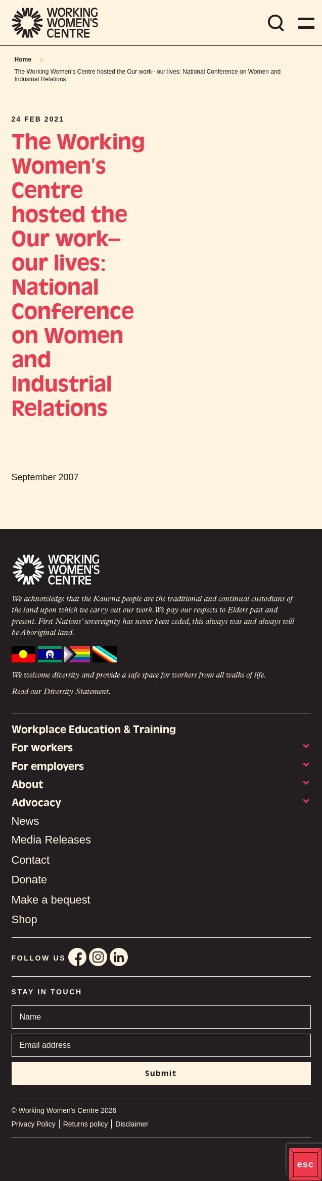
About (27, 784)
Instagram (98, 957)
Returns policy (85, 1124)
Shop (24, 919)
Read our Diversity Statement (60, 692)
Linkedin (119, 957)
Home (23, 59)
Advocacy (36, 803)
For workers (42, 748)
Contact (31, 860)
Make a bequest (51, 899)
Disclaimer (131, 1124)
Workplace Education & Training (94, 729)
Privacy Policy (34, 1124)
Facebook (77, 957)
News (25, 821)
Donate (30, 879)
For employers (48, 766)
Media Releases (51, 839)
